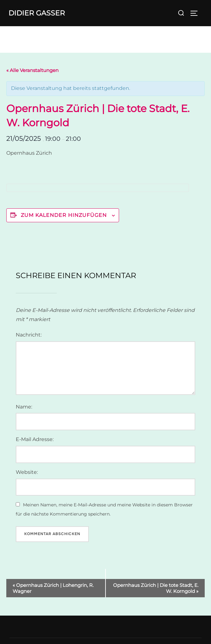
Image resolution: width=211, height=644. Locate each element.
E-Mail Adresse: (35, 439)
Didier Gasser (37, 13)
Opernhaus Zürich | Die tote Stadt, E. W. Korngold (155, 588)
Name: (24, 407)
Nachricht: (29, 335)
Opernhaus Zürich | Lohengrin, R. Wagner (53, 588)
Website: (27, 472)
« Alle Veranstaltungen (32, 70)
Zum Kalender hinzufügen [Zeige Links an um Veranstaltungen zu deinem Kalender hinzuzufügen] (64, 215)
